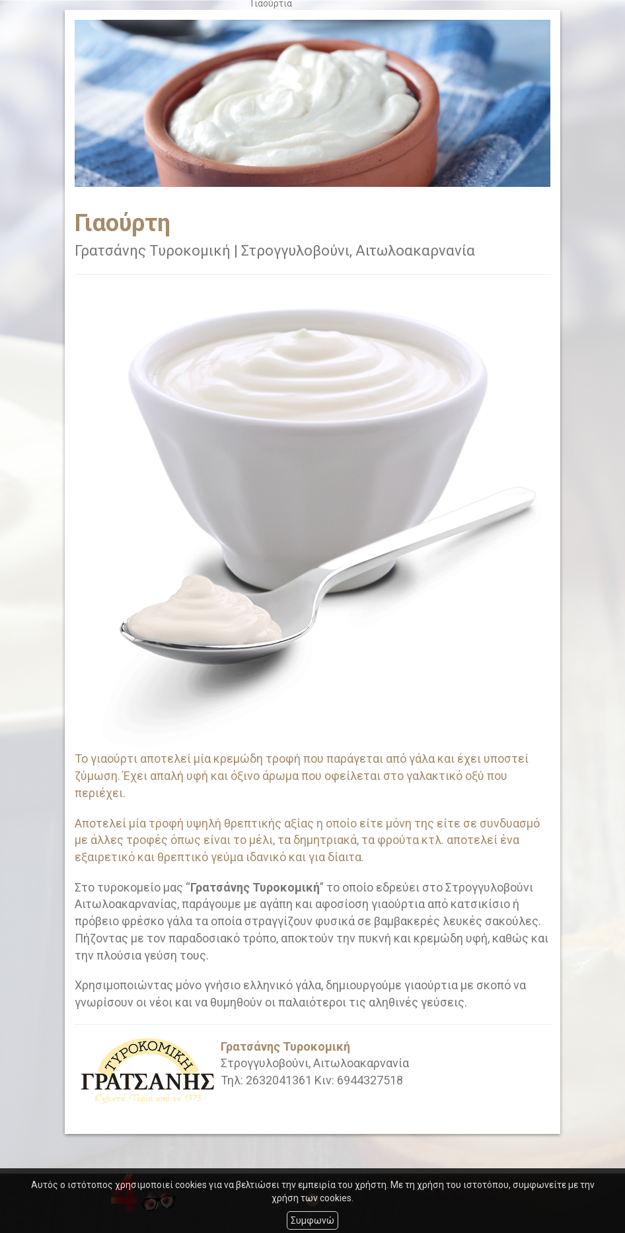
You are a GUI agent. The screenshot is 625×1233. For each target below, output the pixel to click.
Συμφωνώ (312, 1220)
